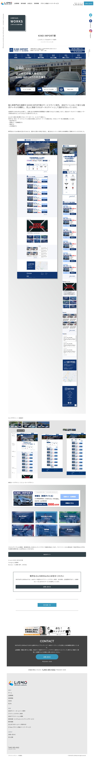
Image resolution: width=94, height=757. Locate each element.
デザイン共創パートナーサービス (50, 3)
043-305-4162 (78, 4)
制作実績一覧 (47, 605)
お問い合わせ (88, 3)
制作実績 (23, 3)
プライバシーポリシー (12, 755)
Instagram (90, 33)
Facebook (90, 23)
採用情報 (36, 3)
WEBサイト (47, 554)
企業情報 (16, 3)
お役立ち (29, 3)
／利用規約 (20, 755)
